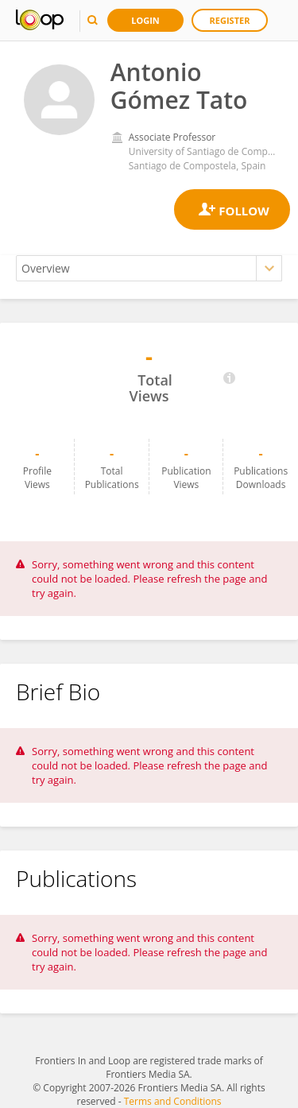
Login (145, 20)
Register (230, 20)
